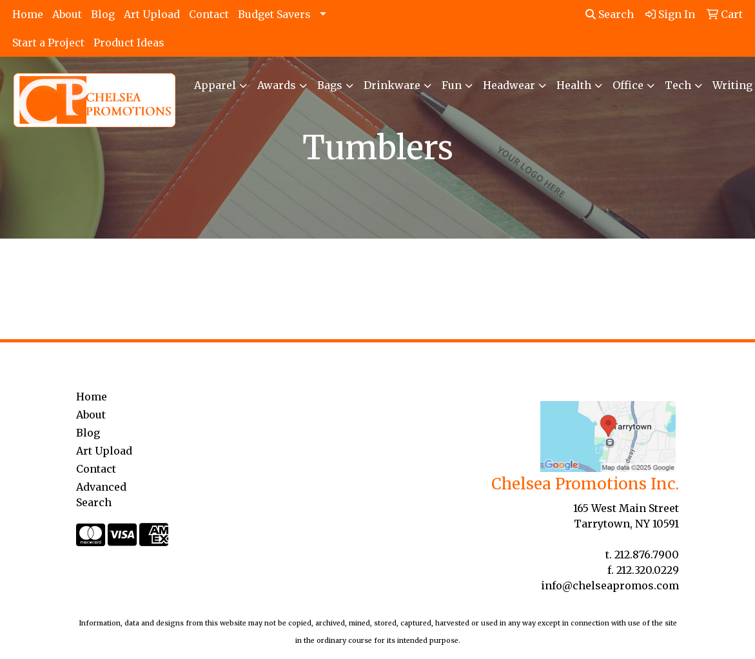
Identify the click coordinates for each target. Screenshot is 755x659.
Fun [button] (452, 85)
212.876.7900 (646, 554)
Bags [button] (329, 85)
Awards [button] (276, 85)
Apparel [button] (215, 85)
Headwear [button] (509, 85)
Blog (103, 14)
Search (609, 14)
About (67, 14)
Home (27, 14)
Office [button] (628, 85)
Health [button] (573, 85)
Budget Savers (274, 14)
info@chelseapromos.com (610, 585)
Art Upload (152, 14)
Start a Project (48, 42)
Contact (209, 14)
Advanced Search (101, 494)
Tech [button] (678, 85)
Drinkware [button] (392, 85)
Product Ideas (128, 42)
